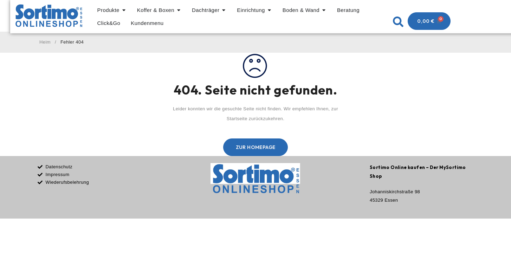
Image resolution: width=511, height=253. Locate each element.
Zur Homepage (255, 149)
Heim (45, 43)
